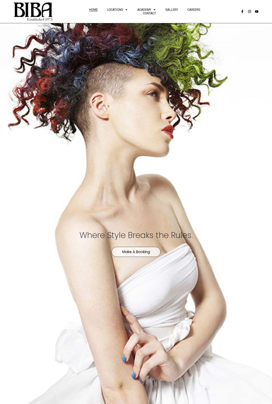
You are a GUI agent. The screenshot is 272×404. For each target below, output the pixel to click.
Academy (146, 10)
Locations (117, 10)
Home (93, 10)
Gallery (171, 10)
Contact (149, 13)
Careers (193, 10)
